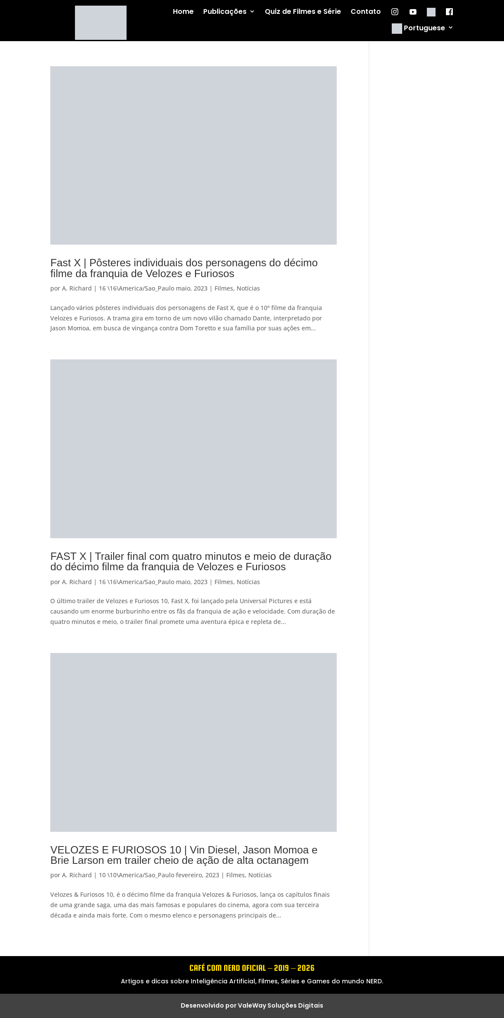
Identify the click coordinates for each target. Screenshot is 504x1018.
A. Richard (77, 288)
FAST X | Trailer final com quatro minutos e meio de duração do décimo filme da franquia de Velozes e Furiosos (191, 561)
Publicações (225, 11)
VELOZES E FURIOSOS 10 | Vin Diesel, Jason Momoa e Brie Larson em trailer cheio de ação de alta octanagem (183, 855)
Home (183, 11)
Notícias (248, 288)
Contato (366, 11)
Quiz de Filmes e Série (303, 11)
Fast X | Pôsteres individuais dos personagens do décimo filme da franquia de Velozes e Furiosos (184, 268)
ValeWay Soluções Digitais (280, 1005)
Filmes (224, 288)
